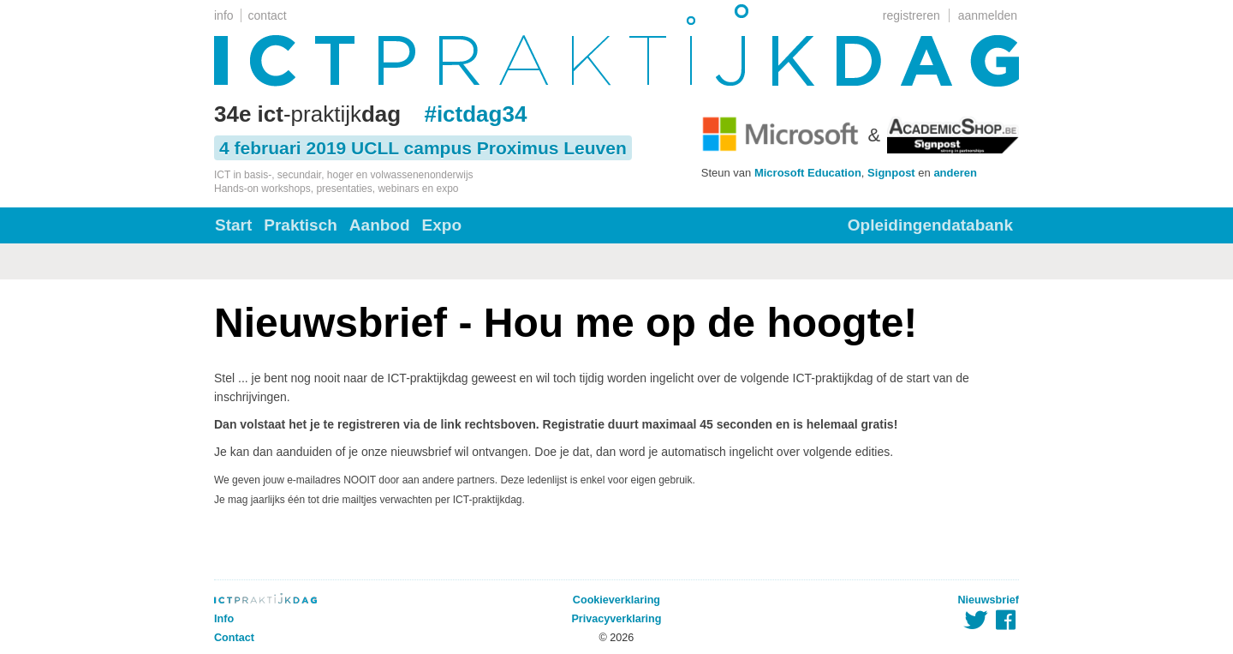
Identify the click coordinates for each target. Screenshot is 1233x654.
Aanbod (379, 225)
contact (267, 15)
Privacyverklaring (616, 619)
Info (224, 619)
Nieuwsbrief (988, 600)
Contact (234, 638)
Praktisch (300, 225)
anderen (955, 172)
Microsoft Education (807, 172)
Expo (442, 225)
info (224, 15)
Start (233, 225)
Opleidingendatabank (930, 225)
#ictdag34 (475, 114)
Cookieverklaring (616, 600)
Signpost (891, 172)
